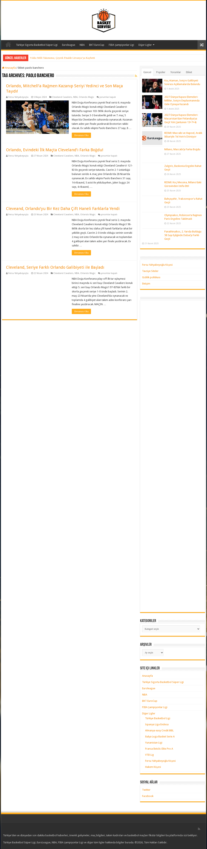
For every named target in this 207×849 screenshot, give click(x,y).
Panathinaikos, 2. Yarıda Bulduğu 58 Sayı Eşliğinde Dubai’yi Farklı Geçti (183, 235)
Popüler (160, 72)
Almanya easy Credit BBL (159, 730)
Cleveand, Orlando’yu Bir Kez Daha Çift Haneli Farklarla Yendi (63, 208)
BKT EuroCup (96, 44)
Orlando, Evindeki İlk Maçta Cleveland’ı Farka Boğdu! (54, 149)
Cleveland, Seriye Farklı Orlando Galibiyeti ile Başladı (55, 267)
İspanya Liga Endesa (157, 724)
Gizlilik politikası (151, 277)
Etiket (189, 72)
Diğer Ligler (145, 44)
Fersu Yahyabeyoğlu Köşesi (157, 264)
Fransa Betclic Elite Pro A (159, 748)
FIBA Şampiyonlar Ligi (121, 44)
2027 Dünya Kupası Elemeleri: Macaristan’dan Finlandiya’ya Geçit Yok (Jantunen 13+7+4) (181, 118)
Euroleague (68, 44)
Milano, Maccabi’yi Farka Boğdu (182, 149)
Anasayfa (8, 44)
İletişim (146, 283)
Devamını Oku (81, 135)
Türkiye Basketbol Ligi (157, 718)
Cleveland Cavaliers (62, 97)
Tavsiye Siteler (150, 271)
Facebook (147, 796)
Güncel (147, 72)
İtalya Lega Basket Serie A (160, 736)
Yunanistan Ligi (153, 742)
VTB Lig (149, 754)
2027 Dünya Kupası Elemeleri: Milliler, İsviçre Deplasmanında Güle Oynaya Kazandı (182, 100)
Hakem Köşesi (153, 766)
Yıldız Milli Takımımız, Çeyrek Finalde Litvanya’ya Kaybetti (62, 57)
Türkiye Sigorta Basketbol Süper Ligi (37, 44)
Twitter (146, 789)
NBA (82, 44)
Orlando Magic (86, 97)
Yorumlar (175, 72)
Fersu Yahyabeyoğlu (18, 97)
